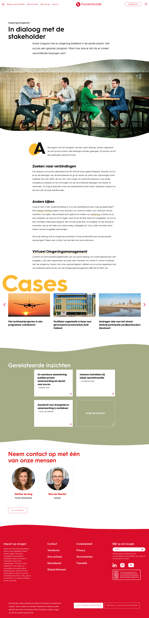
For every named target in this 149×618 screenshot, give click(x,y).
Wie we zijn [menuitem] (45, 4)
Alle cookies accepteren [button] (88, 605)
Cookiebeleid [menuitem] (84, 543)
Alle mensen (17, 510)
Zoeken (144, 4)
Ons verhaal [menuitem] (54, 556)
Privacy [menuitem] (80, 550)
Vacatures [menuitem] (53, 550)
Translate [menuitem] (81, 563)
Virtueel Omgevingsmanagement (59, 252)
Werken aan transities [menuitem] (16, 4)
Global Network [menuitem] (56, 569)
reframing (95, 214)
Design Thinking (44, 211)
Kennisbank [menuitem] (54, 563)
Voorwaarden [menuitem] (84, 556)
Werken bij (133, 4)
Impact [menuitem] (55, 4)
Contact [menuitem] (52, 543)
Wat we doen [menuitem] (32, 4)
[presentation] (4, 305)
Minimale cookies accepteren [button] (122, 605)
